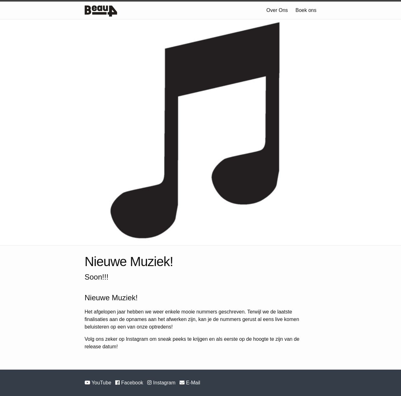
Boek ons (305, 10)
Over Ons (277, 10)
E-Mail (190, 382)
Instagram (162, 382)
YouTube (98, 382)
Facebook (129, 382)
